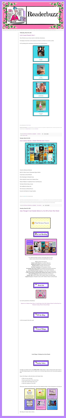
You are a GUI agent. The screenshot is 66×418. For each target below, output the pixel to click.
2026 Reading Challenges (46, 29)
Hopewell (25, 196)
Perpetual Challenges (38, 29)
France (24, 135)
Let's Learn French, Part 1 (27, 35)
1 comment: (39, 133)
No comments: (39, 205)
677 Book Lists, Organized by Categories (21, 29)
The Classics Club (31, 29)
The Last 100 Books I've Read (10, 29)
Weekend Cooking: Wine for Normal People (41, 304)
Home (4, 29)
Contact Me (52, 29)
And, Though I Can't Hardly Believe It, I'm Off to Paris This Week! (39, 211)
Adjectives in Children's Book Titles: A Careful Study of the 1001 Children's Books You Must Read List (41, 303)
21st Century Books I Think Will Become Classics (34, 140)
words (26, 135)
